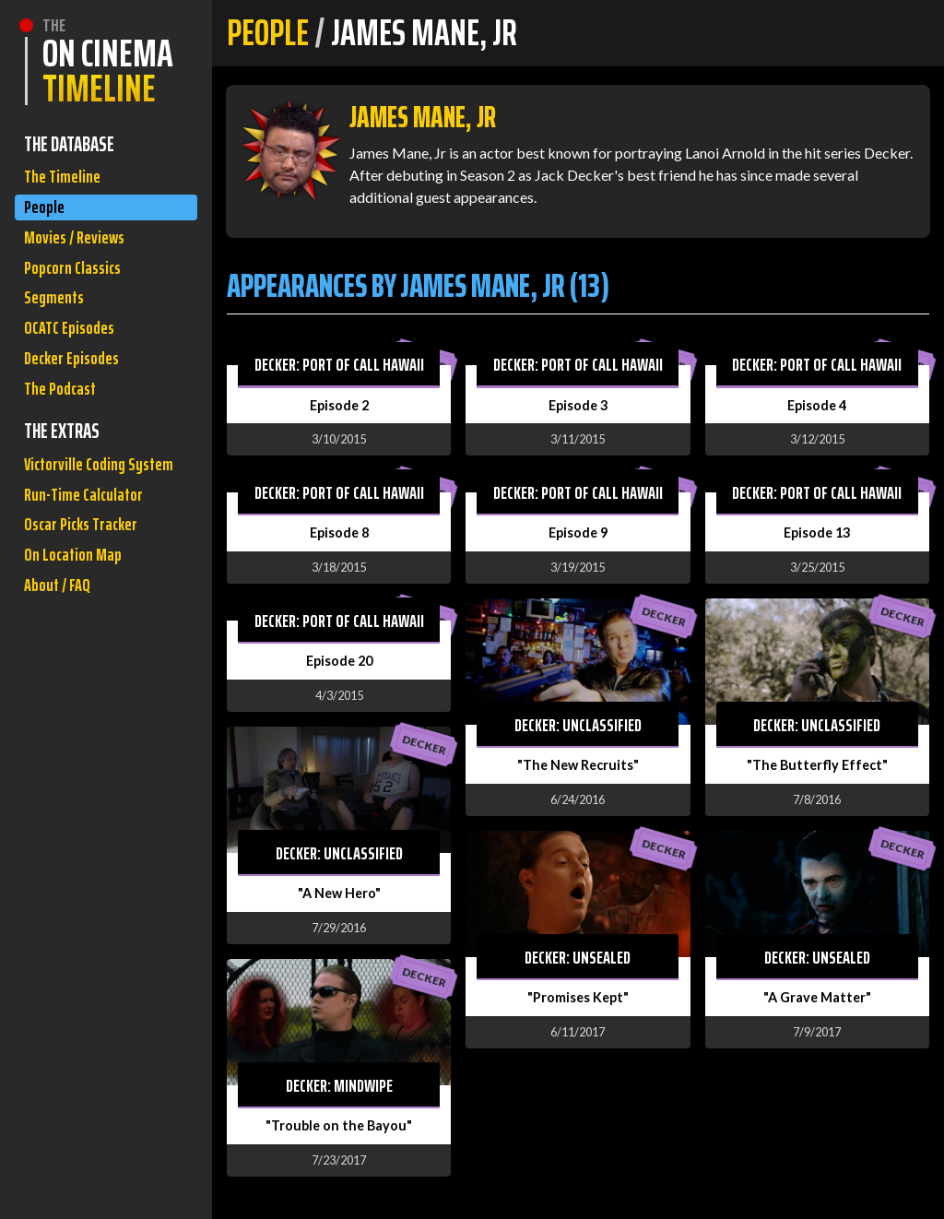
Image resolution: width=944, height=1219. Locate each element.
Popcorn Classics (78, 284)
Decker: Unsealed (578, 957)
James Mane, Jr (422, 117)
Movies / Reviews (80, 249)
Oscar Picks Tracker (88, 606)
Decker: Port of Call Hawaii (339, 364)
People (46, 214)
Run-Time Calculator (90, 571)
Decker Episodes (77, 389)
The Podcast (64, 424)
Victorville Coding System (80, 521)
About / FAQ (61, 676)
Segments (57, 319)
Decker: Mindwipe (339, 1085)
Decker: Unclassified (339, 853)
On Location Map (78, 641)
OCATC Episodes (74, 354)
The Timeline (66, 179)
